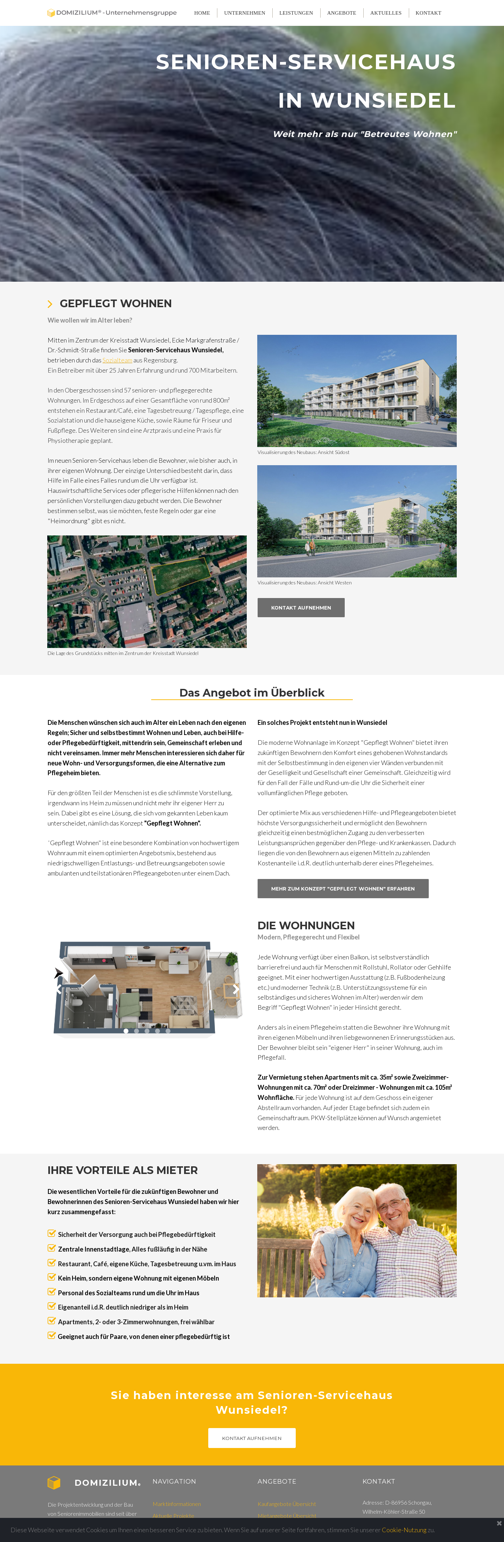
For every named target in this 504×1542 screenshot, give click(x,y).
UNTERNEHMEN (244, 13)
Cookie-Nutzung (407, 1530)
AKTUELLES (386, 13)
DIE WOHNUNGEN (308, 941)
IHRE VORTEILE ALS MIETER (123, 1186)
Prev (57, 1005)
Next (236, 1005)
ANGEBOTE (341, 13)
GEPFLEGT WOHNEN (116, 316)
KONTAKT (429, 13)
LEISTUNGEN (296, 13)
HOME (202, 13)
